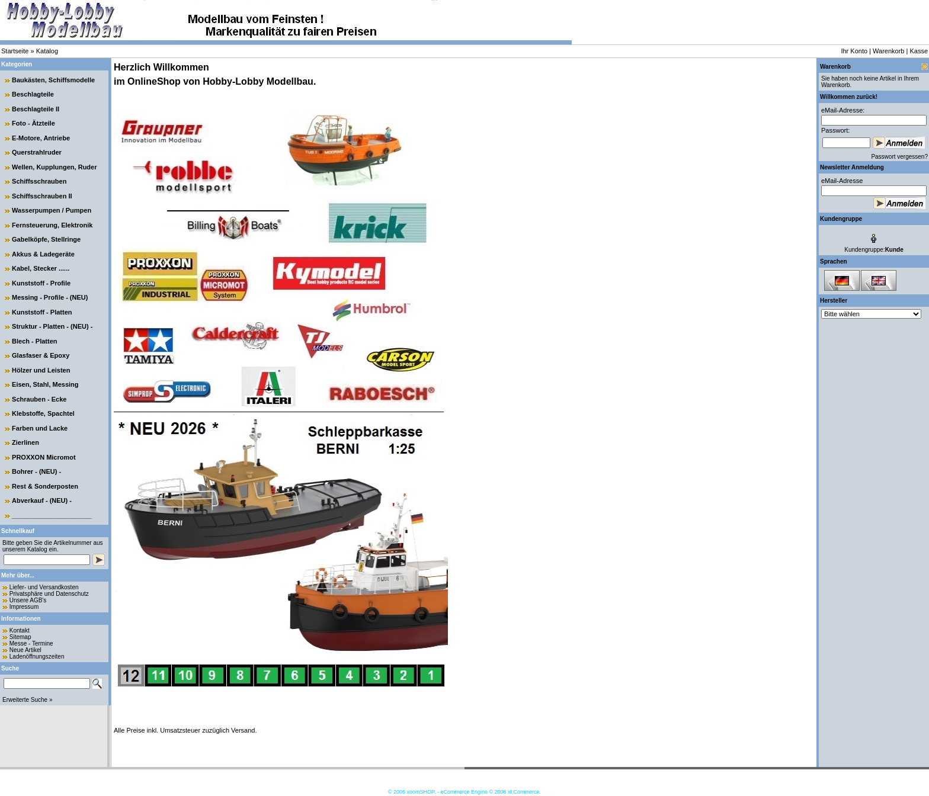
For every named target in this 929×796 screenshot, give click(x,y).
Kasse (918, 50)
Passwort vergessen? (899, 156)
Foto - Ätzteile (33, 123)
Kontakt (19, 630)
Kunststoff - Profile (41, 283)
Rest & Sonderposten (45, 486)
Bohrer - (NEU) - (36, 471)
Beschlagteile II (35, 109)
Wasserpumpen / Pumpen (51, 210)
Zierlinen (25, 442)
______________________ (52, 515)
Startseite (14, 50)
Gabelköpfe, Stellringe (46, 239)
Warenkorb (888, 50)
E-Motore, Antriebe (41, 138)
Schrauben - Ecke (39, 399)
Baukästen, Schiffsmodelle (53, 80)
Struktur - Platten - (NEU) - (52, 326)
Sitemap (20, 637)
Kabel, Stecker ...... (40, 268)
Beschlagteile (33, 94)
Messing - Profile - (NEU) (50, 297)
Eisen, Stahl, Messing (45, 384)
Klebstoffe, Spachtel (43, 413)
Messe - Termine (31, 643)
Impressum (24, 607)
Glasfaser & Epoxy (40, 355)
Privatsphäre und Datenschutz (49, 593)
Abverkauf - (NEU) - (42, 500)
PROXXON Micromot (44, 457)
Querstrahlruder (37, 152)
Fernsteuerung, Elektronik (52, 225)
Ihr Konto (854, 50)
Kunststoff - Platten (42, 312)
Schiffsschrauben (39, 181)
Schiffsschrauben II (42, 196)
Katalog (47, 50)
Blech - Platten (34, 341)
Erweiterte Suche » (27, 699)
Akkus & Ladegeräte (43, 254)
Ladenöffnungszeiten (37, 656)
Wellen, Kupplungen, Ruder (54, 167)
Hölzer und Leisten (41, 370)
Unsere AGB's (28, 600)
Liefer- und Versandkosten (44, 587)
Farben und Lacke (40, 428)
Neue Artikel (25, 650)
